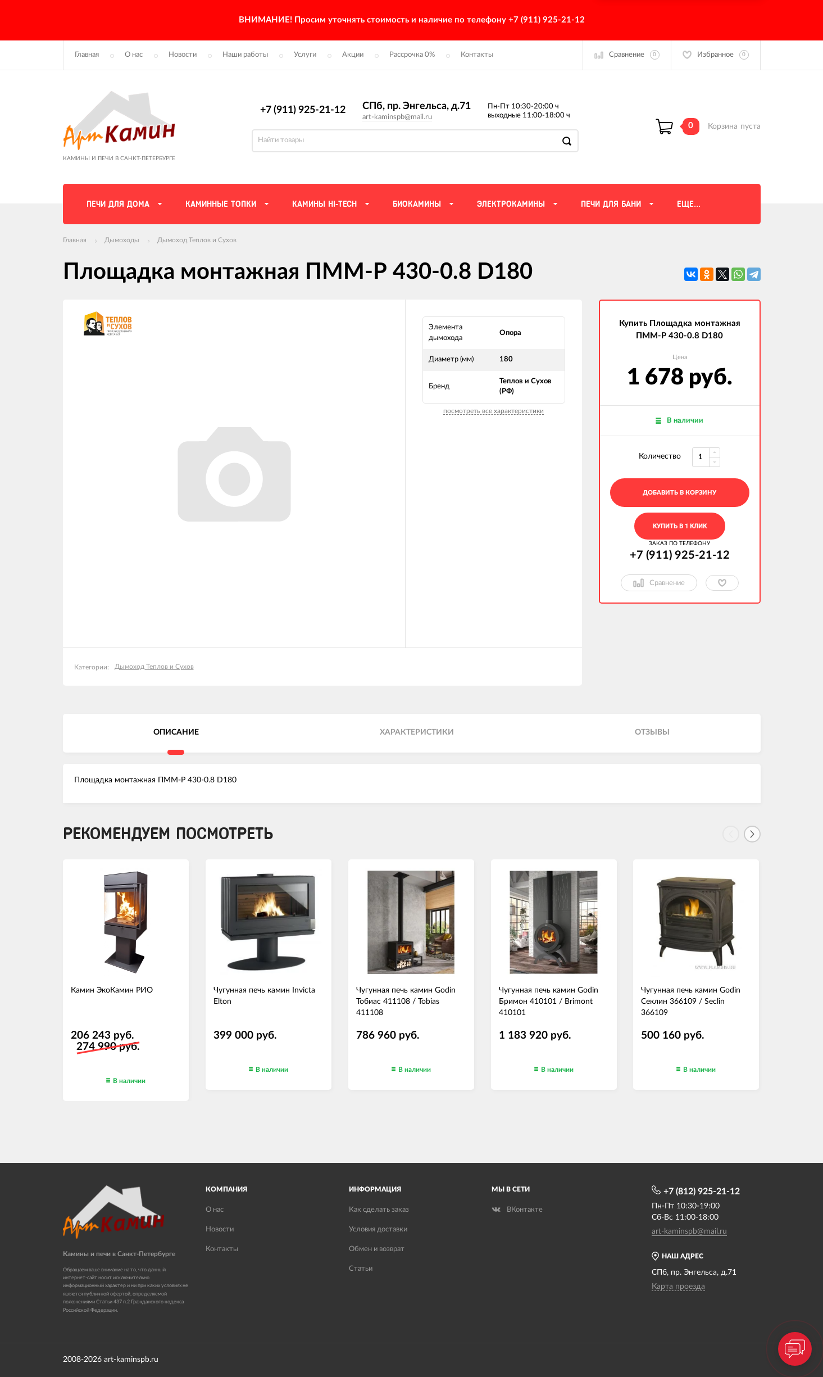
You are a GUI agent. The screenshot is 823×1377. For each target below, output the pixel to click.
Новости (183, 54)
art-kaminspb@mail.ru (397, 117)
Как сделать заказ (379, 1209)
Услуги (305, 54)
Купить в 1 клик (680, 526)
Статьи (360, 1268)
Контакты (477, 54)
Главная (87, 54)
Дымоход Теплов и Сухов (197, 240)
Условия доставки (378, 1229)
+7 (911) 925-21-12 (302, 110)
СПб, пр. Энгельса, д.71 (416, 106)
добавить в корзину (679, 493)
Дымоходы (121, 240)
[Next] (752, 834)
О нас (134, 54)
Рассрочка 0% (412, 54)
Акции (352, 54)
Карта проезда (678, 1286)
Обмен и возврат (376, 1249)
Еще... (689, 204)
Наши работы (245, 54)
